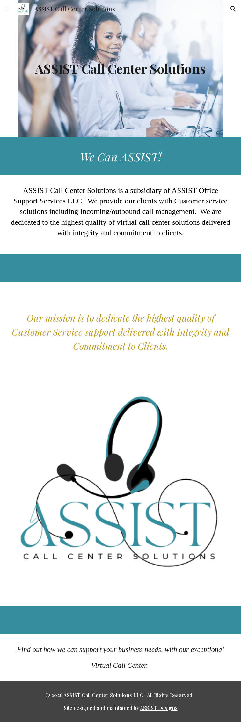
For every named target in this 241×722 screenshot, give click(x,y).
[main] (121, 68)
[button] (7, 9)
